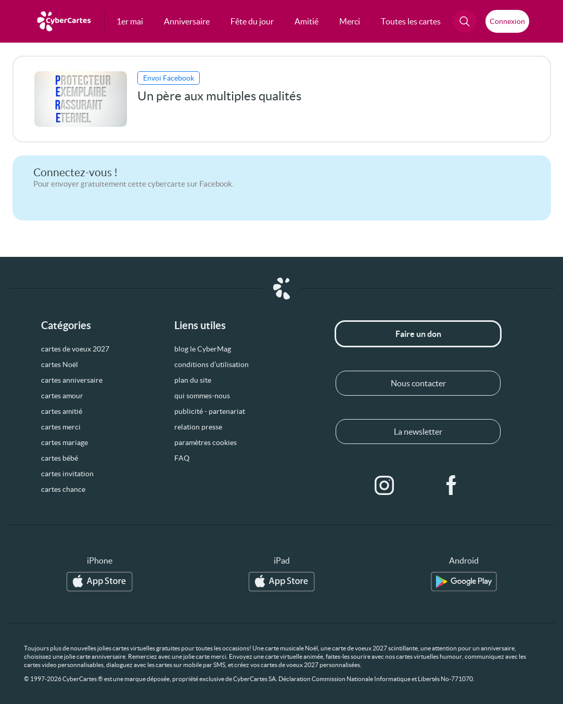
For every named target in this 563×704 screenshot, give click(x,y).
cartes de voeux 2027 (75, 349)
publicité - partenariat (209, 411)
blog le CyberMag (202, 349)
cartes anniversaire (72, 380)
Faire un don (418, 333)
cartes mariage (64, 442)
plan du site (192, 380)
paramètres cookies (205, 442)
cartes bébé (59, 458)
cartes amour (62, 396)
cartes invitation (67, 474)
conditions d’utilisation (211, 364)
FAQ (181, 458)
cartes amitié (61, 411)
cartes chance (63, 489)
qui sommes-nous (202, 396)
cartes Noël (59, 364)
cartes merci (61, 427)
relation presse (198, 427)
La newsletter (418, 431)
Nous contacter (418, 383)
